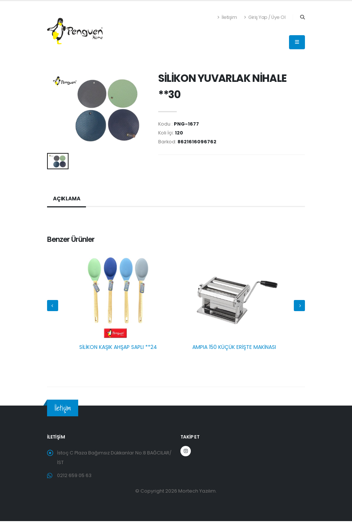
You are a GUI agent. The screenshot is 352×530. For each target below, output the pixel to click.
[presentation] (52, 305)
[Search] (302, 17)
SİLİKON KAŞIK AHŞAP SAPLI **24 (118, 347)
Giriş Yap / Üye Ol (264, 17)
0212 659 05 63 (74, 475)
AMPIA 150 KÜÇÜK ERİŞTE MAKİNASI (234, 347)
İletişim (227, 17)
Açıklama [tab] (66, 199)
